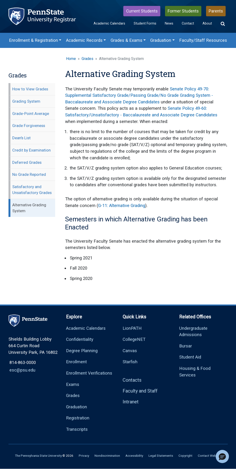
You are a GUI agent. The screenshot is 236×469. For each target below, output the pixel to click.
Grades (87, 58)
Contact (188, 23)
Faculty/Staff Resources (203, 40)
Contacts (132, 380)
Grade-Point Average (30, 113)
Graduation (76, 406)
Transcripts (77, 429)
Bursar (185, 345)
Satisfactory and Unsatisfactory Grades (32, 189)
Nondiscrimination (107, 455)
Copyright (185, 455)
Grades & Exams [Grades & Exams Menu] (126, 40)
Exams (72, 384)
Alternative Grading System (29, 208)
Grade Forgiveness (28, 125)
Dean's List (21, 137)
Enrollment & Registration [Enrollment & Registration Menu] (33, 40)
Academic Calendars (109, 23)
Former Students (183, 11)
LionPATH (132, 328)
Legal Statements (161, 455)
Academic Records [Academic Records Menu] (84, 40)
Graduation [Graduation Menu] (160, 40)
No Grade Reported (29, 174)
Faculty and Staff (140, 391)
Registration (77, 417)
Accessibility (134, 455)
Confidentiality (79, 339)
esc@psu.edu (22, 370)
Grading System (26, 101)
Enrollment (76, 361)
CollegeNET (134, 339)
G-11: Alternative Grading (121, 205)
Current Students (142, 11)
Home (71, 58)
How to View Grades (30, 89)
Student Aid (190, 357)
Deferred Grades (26, 162)
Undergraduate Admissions (193, 331)
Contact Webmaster (212, 455)
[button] (223, 24)
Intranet (131, 402)
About (207, 23)
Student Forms (145, 23)
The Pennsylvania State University (38, 455)
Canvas (130, 350)
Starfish (130, 361)
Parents (216, 11)
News (169, 23)
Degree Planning (82, 350)
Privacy (84, 455)
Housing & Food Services (195, 371)
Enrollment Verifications (89, 373)
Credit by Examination (31, 150)
